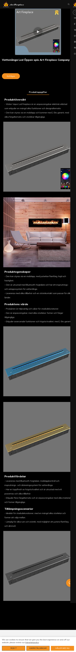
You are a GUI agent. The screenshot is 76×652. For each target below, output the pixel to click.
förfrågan (11, 76)
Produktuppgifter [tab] (38, 92)
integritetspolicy (32, 642)
